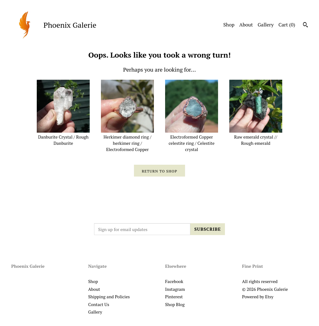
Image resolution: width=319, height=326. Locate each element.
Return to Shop (159, 171)
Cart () (287, 24)
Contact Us (98, 304)
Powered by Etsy (257, 297)
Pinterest (174, 297)
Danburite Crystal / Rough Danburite (63, 137)
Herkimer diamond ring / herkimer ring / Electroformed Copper (127, 140)
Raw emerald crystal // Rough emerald (255, 137)
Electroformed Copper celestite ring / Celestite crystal (191, 140)
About (246, 24)
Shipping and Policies (109, 297)
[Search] (305, 25)
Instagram (175, 289)
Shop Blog (175, 304)
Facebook (174, 281)
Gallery (266, 24)
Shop (229, 24)
